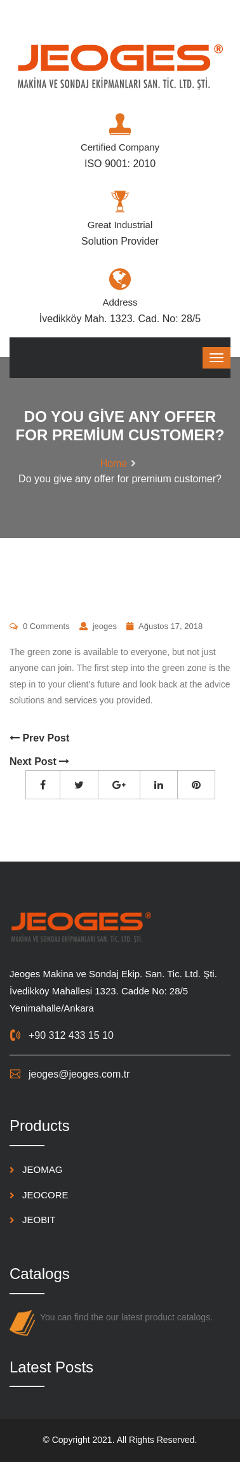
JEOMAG (42, 1169)
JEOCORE (45, 1194)
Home (114, 463)
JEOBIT (39, 1219)
